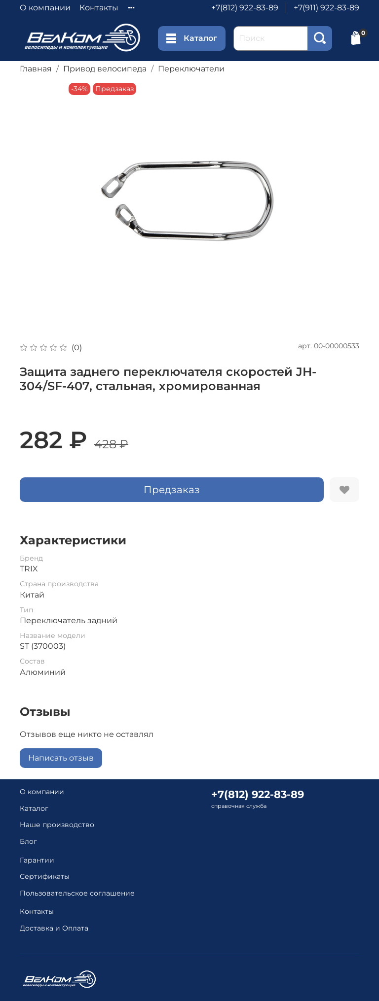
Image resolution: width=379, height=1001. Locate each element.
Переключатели (191, 68)
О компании (45, 7)
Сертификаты (45, 876)
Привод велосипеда (105, 68)
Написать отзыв (61, 758)
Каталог (191, 38)
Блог (28, 841)
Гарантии (37, 860)
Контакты (98, 7)
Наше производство (57, 824)
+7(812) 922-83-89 (244, 7)
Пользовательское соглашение (77, 893)
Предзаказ (172, 490)
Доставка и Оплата (54, 928)
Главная (36, 68)
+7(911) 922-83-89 (326, 7)
